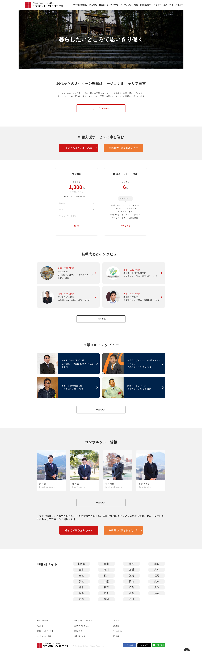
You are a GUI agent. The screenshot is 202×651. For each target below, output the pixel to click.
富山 (106, 563)
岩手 (81, 569)
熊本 (156, 581)
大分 (156, 587)
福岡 (156, 575)
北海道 (81, 563)
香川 (131, 599)
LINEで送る (160, 645)
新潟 (81, 599)
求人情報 (93, 5)
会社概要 (115, 626)
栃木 (81, 587)
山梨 (106, 581)
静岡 (106, 599)
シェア (131, 645)
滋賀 (131, 575)
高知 (156, 569)
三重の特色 (78, 631)
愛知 (131, 563)
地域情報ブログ (79, 636)
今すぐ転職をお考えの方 (78, 148)
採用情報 (115, 636)
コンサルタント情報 (129, 5)
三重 (131, 569)
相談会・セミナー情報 (108, 5)
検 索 (76, 226)
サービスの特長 (80, 5)
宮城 (81, 575)
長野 (106, 587)
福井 (106, 575)
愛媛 (156, 563)
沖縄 (156, 593)
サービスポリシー (119, 631)
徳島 (131, 593)
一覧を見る (125, 226)
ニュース (115, 621)
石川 (106, 569)
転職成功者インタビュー (150, 5)
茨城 (81, 581)
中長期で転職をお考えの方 (123, 148)
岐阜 (106, 593)
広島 (131, 587)
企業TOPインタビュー (173, 5)
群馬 (81, 593)
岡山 (131, 581)
